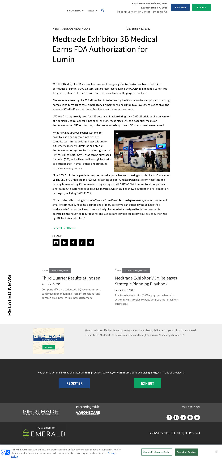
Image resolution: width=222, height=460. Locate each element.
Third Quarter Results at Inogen (71, 278)
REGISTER (180, 7)
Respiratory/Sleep (60, 270)
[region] (111, 452)
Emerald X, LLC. (167, 433)
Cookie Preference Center (156, 451)
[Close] (216, 452)
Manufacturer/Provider (136, 270)
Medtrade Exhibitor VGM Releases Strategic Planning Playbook (146, 281)
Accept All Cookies (186, 451)
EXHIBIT (201, 7)
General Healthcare (76, 28)
